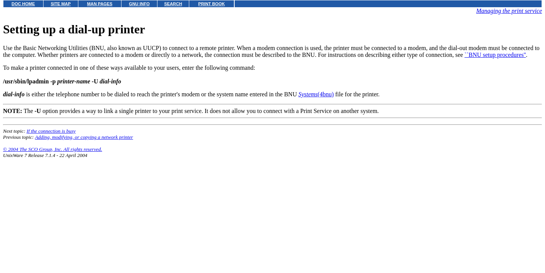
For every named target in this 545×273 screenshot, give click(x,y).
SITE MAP (61, 4)
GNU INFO (139, 4)
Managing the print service (509, 11)
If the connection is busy (51, 131)
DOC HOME (23, 4)
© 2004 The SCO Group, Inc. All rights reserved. (52, 149)
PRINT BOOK (211, 4)
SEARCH (173, 4)
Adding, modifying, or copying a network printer (84, 137)
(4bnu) (315, 94)
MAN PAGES (99, 4)
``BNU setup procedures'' (495, 55)
